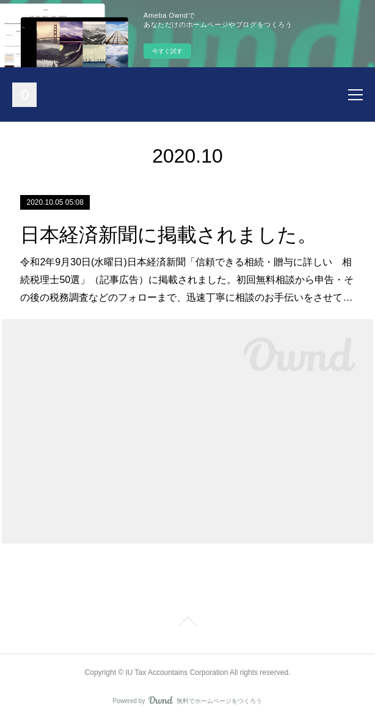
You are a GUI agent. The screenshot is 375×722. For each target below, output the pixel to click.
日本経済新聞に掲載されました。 (168, 235)
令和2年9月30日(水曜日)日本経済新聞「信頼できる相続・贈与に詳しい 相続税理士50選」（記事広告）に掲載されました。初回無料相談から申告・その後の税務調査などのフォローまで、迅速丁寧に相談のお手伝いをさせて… (187, 280)
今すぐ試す (167, 51)
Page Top (187, 623)
